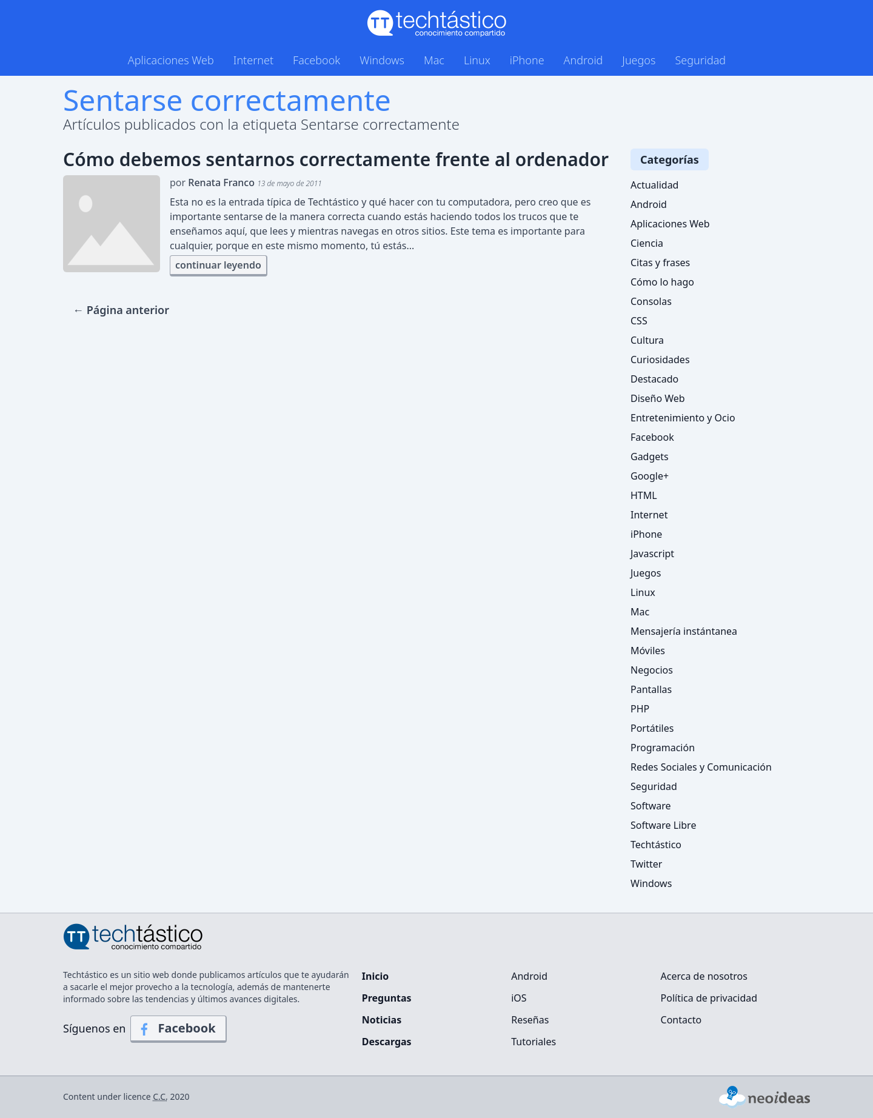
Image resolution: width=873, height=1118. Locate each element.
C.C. (160, 1096)
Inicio (375, 976)
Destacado (654, 379)
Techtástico (655, 844)
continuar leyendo (218, 265)
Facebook (316, 60)
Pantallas (651, 689)
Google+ (649, 476)
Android (583, 60)
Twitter (646, 864)
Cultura (647, 340)
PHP (639, 708)
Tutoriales (533, 1041)
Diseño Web (657, 398)
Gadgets (649, 456)
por (246, 182)
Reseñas (530, 1019)
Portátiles (652, 728)
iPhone (527, 60)
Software (650, 805)
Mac (434, 60)
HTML (643, 495)
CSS (638, 320)
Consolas (651, 301)
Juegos (638, 60)
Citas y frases (660, 262)
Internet (253, 60)
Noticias (381, 1019)
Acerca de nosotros (704, 976)
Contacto (681, 1019)
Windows (382, 60)
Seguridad (700, 60)
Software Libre (663, 825)
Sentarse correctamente (227, 99)
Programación (662, 747)
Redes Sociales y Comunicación (701, 767)
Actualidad (654, 185)
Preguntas (387, 998)
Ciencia (646, 243)
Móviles (647, 650)
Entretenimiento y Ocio (682, 417)
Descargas (387, 1041)
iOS (518, 998)
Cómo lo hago (662, 282)
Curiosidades (660, 359)
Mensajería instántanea (683, 631)
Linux (477, 60)
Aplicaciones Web (171, 60)
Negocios (651, 670)
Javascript (652, 553)
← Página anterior (121, 310)
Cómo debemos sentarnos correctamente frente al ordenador (336, 159)
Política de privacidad (709, 998)
